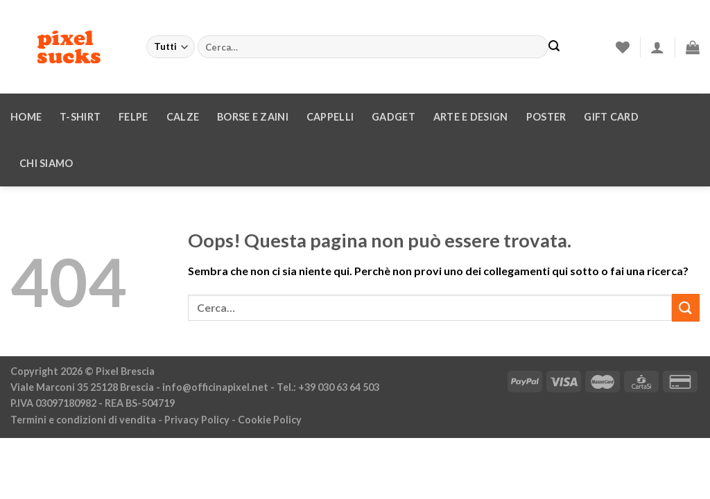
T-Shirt (80, 117)
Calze (182, 117)
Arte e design (470, 117)
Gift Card (611, 117)
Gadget (393, 117)
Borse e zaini (252, 117)
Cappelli (330, 117)
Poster (546, 117)
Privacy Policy (197, 420)
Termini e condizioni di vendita (83, 420)
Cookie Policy (270, 420)
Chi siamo (46, 163)
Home (26, 117)
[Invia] (554, 47)
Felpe (133, 117)
